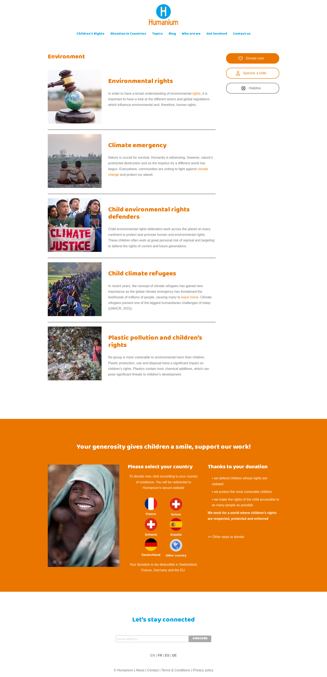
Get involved (216, 34)
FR (160, 655)
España (176, 527)
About (140, 670)
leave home (190, 297)
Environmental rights (140, 81)
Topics (157, 34)
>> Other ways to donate (226, 537)
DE (174, 655)
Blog (172, 34)
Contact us (242, 34)
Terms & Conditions (175, 670)
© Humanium (123, 670)
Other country (176, 548)
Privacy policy (203, 670)
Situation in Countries (128, 34)
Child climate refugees (142, 274)
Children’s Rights (90, 34)
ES (167, 655)
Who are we (191, 34)
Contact (153, 670)
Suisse (176, 507)
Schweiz (151, 527)
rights (196, 93)
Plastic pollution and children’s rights (155, 342)
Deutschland (151, 547)
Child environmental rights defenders (149, 213)
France (151, 506)
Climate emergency (137, 146)
